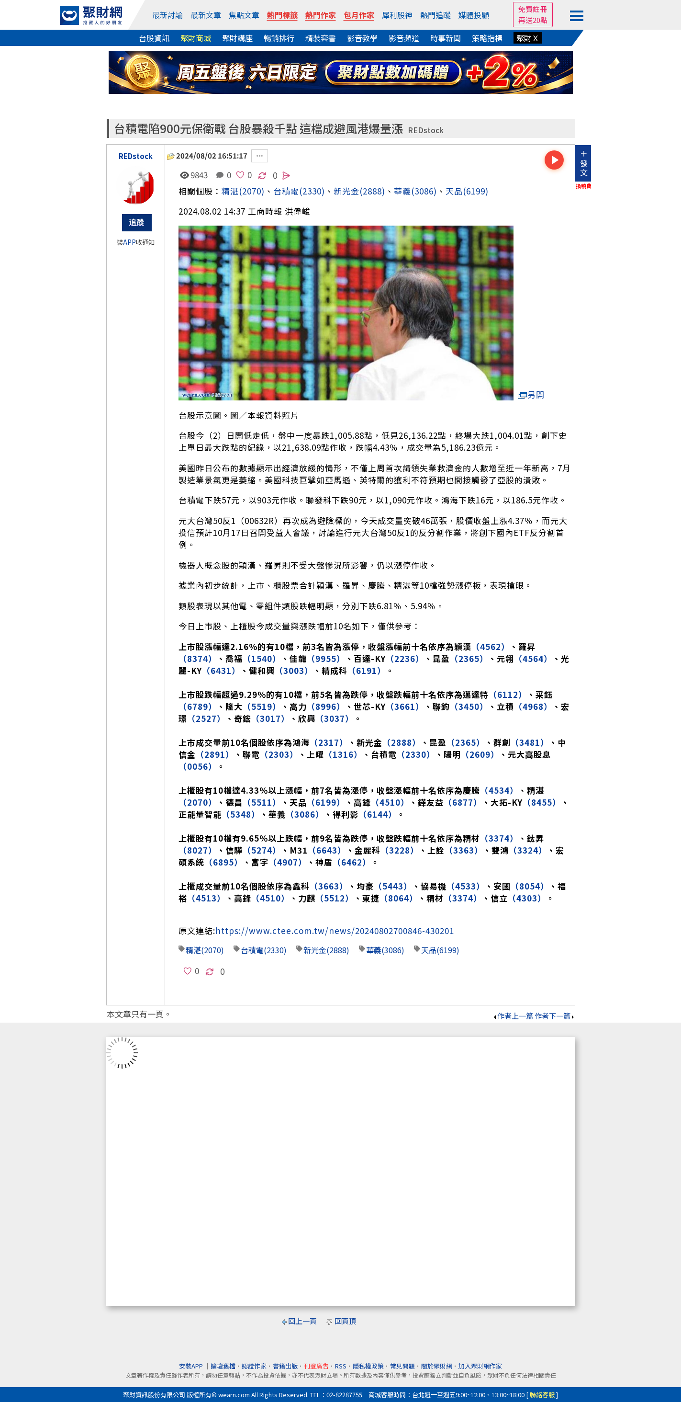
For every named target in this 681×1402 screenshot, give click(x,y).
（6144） (377, 814)
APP (129, 242)
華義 (402, 191)
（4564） (533, 658)
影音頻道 (404, 38)
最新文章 (205, 15)
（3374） (499, 838)
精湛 (230, 191)
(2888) (372, 191)
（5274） (262, 850)
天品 (454, 191)
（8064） (399, 898)
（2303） (279, 754)
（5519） (262, 706)
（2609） (480, 754)
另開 (531, 394)
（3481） (530, 742)
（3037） (334, 718)
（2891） (215, 754)
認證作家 (254, 1365)
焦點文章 (244, 15)
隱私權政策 (368, 1365)
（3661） (405, 706)
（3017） (270, 718)
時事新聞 (445, 38)
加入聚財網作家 (480, 1365)
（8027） (198, 850)
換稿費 (584, 186)
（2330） (416, 754)
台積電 (252, 950)
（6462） (352, 862)
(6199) (476, 191)
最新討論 (167, 15)
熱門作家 (320, 15)
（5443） (393, 886)
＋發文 (584, 163)
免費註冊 (532, 9)
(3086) (424, 191)
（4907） (287, 862)
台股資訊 (154, 38)
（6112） (508, 694)
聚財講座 (237, 38)
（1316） (343, 754)
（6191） (366, 670)
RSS (340, 1365)
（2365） (469, 658)
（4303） (527, 898)
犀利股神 (397, 15)
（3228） (399, 850)
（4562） (490, 646)
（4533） (466, 886)
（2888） (401, 742)
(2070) (252, 191)
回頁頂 (345, 1321)
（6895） (223, 862)
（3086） (305, 814)
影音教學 (362, 38)
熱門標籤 (282, 15)
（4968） (533, 706)
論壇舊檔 (223, 1365)
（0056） (198, 766)
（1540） (262, 658)
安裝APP (191, 1365)
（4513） (206, 898)
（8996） (326, 706)
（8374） (198, 658)
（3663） (329, 886)
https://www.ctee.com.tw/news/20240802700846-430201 (334, 930)
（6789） (198, 706)
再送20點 (532, 20)
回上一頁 (302, 1321)
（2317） (329, 742)
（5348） (241, 814)
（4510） (390, 802)
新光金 (346, 191)
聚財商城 (195, 38)
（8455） (542, 802)
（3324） (528, 850)
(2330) (312, 191)
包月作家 (359, 15)
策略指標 (487, 38)
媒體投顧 (473, 15)
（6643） (327, 850)
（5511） (262, 802)
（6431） (221, 670)
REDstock (426, 130)
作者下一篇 (555, 1016)
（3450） (469, 706)
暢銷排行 (279, 38)
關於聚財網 (436, 1365)
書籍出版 (285, 1365)
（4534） (499, 790)
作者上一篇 (512, 1016)
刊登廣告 (316, 1365)
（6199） (326, 802)
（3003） (294, 670)
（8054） (530, 886)
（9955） (326, 658)
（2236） (405, 658)
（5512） (334, 898)
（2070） (198, 802)
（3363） (464, 850)
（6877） (463, 802)
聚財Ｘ (527, 38)
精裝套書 (320, 38)
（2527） (206, 718)
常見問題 (402, 1365)
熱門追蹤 (435, 15)
